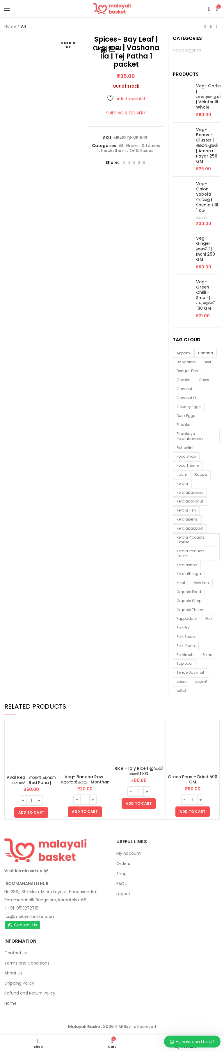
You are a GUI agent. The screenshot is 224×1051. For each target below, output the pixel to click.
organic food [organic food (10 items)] (189, 591)
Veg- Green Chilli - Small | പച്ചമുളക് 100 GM (205, 295)
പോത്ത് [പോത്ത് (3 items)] (201, 681)
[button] (31, 812)
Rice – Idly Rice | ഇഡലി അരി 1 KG (139, 771)
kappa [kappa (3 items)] (201, 474)
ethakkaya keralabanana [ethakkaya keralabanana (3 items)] (190, 436)
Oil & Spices (141, 150)
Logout (123, 894)
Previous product (205, 26)
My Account (128, 853)
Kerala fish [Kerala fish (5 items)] (186, 510)
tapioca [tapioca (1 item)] (184, 663)
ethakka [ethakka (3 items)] (184, 424)
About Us (13, 973)
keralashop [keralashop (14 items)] (187, 564)
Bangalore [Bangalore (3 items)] (186, 362)
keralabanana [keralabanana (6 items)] (190, 492)
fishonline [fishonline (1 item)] (185, 447)
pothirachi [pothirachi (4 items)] (185, 654)
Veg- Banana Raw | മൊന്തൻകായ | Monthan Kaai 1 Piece (85, 782)
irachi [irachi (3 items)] (182, 474)
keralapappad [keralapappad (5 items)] (190, 528)
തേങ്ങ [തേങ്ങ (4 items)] (181, 681)
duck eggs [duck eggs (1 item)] (186, 415)
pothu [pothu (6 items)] (207, 654)
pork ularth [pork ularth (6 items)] (186, 645)
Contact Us (22, 925)
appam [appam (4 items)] (183, 353)
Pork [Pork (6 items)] (208, 618)
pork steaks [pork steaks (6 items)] (186, 636)
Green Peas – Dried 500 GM (192, 779)
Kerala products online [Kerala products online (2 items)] (191, 553)
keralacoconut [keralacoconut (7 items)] (190, 501)
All (23, 26)
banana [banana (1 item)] (205, 353)
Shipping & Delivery (126, 113)
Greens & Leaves (143, 145)
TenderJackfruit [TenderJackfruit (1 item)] (190, 672)
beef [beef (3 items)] (207, 362)
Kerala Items (114, 150)
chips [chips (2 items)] (204, 379)
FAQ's (121, 884)
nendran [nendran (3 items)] (201, 582)
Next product (216, 26)
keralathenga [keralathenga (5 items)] (189, 573)
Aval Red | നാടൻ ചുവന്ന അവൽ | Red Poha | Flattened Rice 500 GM (31, 782)
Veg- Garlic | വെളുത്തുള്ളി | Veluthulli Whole (208, 96)
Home (10, 26)
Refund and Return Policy (29, 993)
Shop (121, 874)
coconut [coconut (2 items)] (184, 388)
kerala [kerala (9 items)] (182, 483)
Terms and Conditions (26, 963)
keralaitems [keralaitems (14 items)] (187, 519)
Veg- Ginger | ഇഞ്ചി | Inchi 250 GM (205, 249)
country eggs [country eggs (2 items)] (189, 406)
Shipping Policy (19, 983)
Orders (123, 863)
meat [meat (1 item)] (181, 582)
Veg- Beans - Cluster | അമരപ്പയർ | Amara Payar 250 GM (207, 145)
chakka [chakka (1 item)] (184, 379)
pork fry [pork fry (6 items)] (183, 627)
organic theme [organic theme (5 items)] (190, 609)
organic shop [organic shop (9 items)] (189, 600)
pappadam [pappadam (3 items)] (187, 618)
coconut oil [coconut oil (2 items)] (187, 397)
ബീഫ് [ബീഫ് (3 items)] (181, 690)
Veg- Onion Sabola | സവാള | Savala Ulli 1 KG (207, 197)
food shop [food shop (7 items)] (186, 456)
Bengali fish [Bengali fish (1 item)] (187, 370)
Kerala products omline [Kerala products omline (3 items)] (191, 540)
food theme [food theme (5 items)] (188, 465)
